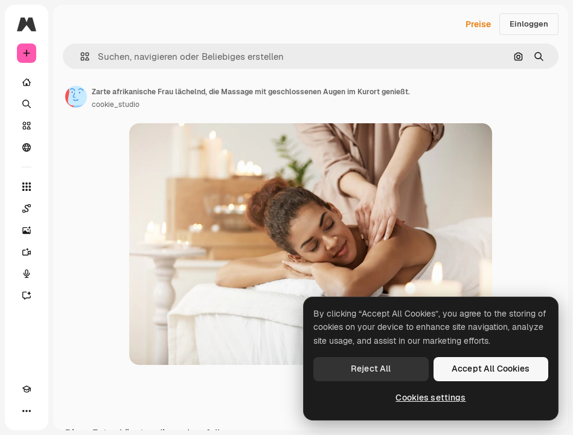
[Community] (26, 147)
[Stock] (26, 125)
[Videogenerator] (26, 252)
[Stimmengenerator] (26, 273)
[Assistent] (26, 295)
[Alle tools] (26, 186)
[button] (80, 56)
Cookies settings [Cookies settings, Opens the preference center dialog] (430, 397)
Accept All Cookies (491, 368)
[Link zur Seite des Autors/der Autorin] (76, 97)
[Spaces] (26, 208)
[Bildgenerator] (26, 230)
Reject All (371, 368)
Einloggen (529, 24)
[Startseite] (26, 82)
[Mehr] (26, 410)
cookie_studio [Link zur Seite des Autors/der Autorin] (115, 104)
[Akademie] (26, 389)
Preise (478, 24)
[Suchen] (26, 104)
